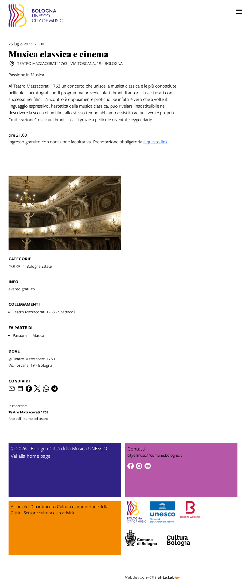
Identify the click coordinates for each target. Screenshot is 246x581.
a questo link (155, 142)
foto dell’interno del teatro (65, 412)
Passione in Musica (28, 335)
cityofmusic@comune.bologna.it (154, 455)
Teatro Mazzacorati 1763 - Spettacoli (44, 311)
